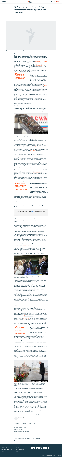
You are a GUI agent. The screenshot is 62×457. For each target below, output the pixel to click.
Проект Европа (17, 5)
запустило (45, 85)
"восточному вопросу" (28, 315)
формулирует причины (36, 172)
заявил (43, 155)
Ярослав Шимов (17, 15)
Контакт (2, 453)
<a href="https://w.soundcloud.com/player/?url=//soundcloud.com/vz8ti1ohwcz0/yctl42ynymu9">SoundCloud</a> (31, 212)
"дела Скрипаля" (39, 65)
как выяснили (37, 88)
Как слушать (18, 447)
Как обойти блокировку (20, 449)
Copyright (17, 453)
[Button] (38, 20)
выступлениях (33, 150)
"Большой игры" (26, 318)
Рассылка (17, 451)
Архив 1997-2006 (4, 451)
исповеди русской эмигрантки (41, 61)
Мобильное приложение (5, 447)
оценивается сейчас (33, 146)
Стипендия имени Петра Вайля (6, 449)
